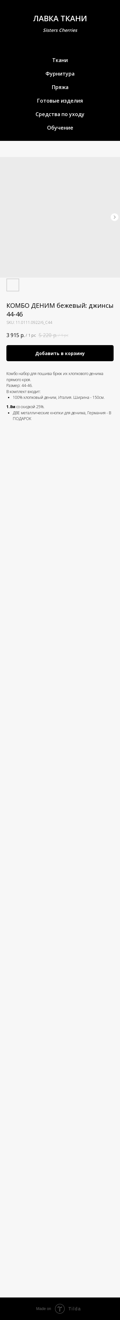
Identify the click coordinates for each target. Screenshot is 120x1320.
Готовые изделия (60, 100)
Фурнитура (60, 73)
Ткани (60, 60)
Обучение (60, 127)
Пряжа (60, 87)
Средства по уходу (60, 114)
